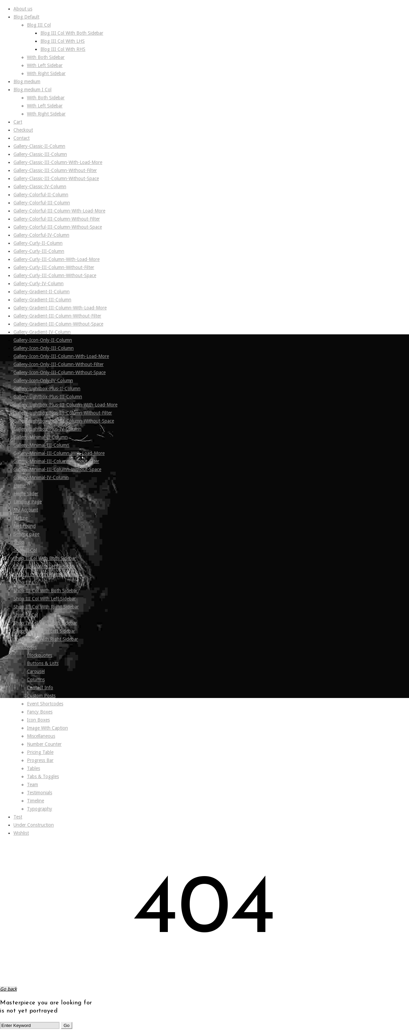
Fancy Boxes (39, 711)
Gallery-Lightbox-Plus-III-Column (47, 396)
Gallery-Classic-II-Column (39, 146)
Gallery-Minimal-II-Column (40, 437)
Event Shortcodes (45, 703)
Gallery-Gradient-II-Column (41, 291)
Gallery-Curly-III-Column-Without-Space (54, 275)
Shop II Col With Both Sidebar (44, 558)
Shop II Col (25, 550)
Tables (33, 768)
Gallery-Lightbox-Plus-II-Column (46, 388)
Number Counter (44, 744)
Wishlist (21, 833)
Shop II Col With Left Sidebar (43, 566)
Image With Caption (47, 728)
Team (32, 784)
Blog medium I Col (32, 89)
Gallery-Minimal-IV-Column (41, 477)
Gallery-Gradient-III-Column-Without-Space (58, 324)
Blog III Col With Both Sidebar (71, 33)
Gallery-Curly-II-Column (38, 243)
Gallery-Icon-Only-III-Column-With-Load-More (61, 356)
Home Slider (25, 493)
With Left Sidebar (45, 65)
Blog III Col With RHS (62, 49)
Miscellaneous (41, 736)
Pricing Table (40, 752)
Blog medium (26, 81)
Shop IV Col (25, 615)
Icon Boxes (38, 720)
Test (17, 817)
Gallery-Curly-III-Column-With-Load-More (56, 259)
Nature (20, 518)
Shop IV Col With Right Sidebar (45, 639)
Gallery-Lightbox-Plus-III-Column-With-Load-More (65, 404)
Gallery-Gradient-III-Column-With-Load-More (60, 307)
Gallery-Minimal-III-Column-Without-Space (57, 469)
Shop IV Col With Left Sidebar (44, 631)
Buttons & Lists (43, 663)
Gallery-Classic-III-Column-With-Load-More (57, 162)
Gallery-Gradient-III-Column (42, 299)
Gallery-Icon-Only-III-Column (43, 348)
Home (19, 485)
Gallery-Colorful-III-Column (41, 202)
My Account (25, 509)
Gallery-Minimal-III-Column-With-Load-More (59, 453)
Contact (21, 138)
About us (22, 8)
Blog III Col (39, 25)
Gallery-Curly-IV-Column (38, 283)
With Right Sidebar (46, 73)
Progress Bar (40, 760)
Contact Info (40, 687)
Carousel (36, 671)
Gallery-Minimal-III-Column (41, 445)
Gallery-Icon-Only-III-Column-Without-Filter (58, 364)
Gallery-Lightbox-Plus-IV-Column (47, 429)
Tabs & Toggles (43, 776)
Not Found (24, 526)
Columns (36, 679)
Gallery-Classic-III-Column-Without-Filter (55, 170)
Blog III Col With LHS (62, 41)
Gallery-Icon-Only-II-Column (42, 340)
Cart (17, 122)
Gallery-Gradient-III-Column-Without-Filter (57, 316)
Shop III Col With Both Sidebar (45, 590)
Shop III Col (26, 582)
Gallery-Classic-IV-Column (39, 186)
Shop (18, 542)
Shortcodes (25, 647)
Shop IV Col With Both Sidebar (45, 623)
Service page (26, 534)
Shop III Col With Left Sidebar (44, 598)
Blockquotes (39, 655)
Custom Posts (41, 695)
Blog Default (26, 17)
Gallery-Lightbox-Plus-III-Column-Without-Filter (62, 412)
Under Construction (33, 825)
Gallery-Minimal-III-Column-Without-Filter (56, 461)
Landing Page (27, 501)
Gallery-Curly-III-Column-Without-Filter (53, 267)
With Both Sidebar (46, 57)
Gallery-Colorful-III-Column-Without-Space (57, 227)
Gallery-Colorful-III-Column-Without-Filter (56, 219)
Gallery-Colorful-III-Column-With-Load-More (59, 210)
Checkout (23, 130)
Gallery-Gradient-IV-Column (42, 332)
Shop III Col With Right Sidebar (46, 606)
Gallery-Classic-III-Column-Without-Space (56, 178)
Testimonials (39, 792)
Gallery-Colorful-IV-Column (41, 235)
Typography (39, 808)
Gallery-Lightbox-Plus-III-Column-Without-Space (63, 421)
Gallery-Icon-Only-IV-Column (43, 380)
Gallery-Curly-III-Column (38, 251)
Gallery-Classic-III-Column (40, 154)
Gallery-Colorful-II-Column (40, 194)
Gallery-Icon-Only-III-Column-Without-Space (59, 372)
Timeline (35, 800)
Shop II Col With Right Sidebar (45, 574)
